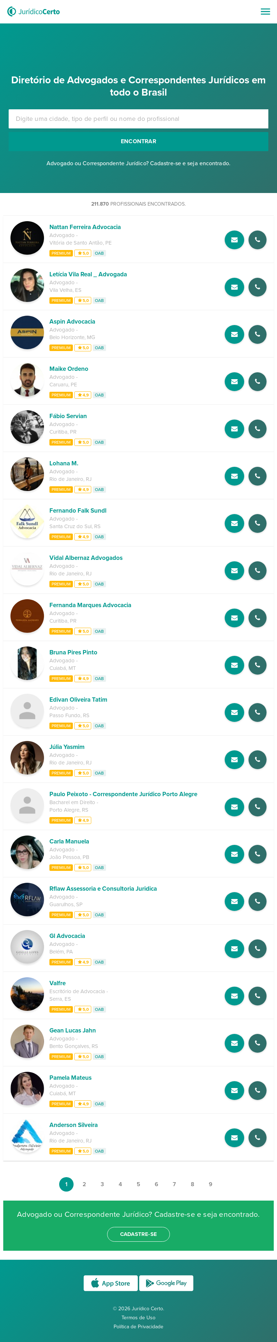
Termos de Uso (138, 1318)
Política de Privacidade (138, 1327)
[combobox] (138, 118)
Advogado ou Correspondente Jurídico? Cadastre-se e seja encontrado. (138, 163)
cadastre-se (138, 1234)
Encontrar (138, 141)
